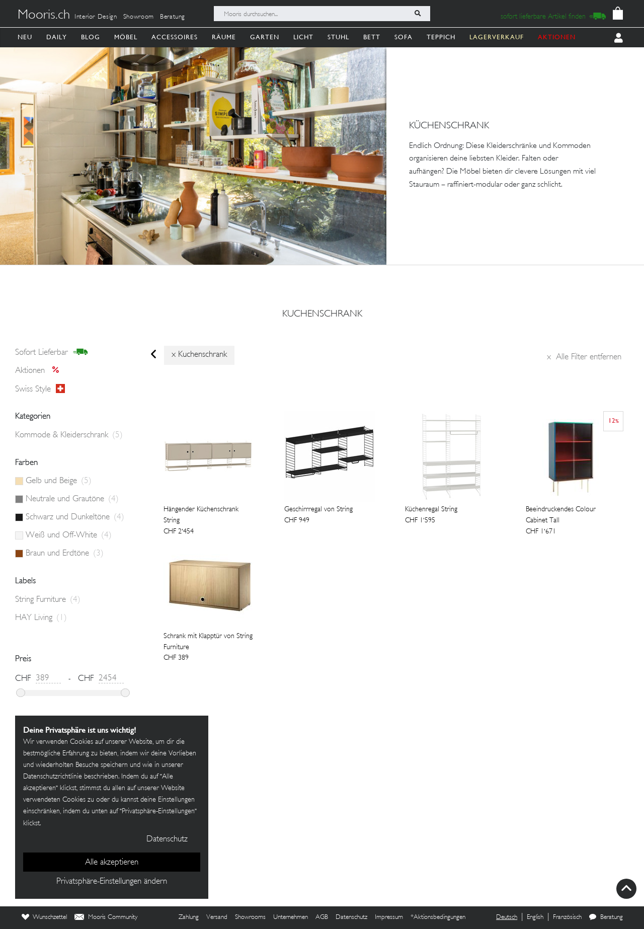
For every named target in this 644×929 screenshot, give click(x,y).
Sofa (403, 37)
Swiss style (40, 389)
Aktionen (40, 371)
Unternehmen (290, 917)
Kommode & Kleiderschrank (69, 435)
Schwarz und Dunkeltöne (75, 517)
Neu (25, 37)
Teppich (441, 37)
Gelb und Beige (59, 481)
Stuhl (338, 37)
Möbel (125, 37)
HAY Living (41, 618)
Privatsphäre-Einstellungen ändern (111, 882)
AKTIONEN (557, 37)
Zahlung (189, 917)
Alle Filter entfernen (584, 357)
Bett (371, 37)
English (535, 917)
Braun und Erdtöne (65, 554)
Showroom (138, 17)
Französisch (567, 917)
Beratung (172, 17)
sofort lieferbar (51, 352)
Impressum (389, 917)
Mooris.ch (44, 15)
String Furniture (47, 600)
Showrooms (250, 917)
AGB (321, 917)
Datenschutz (351, 917)
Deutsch (506, 917)
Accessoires (174, 37)
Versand (216, 917)
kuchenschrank (322, 314)
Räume (224, 37)
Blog (90, 37)
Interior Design (95, 17)
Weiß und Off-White (69, 535)
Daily (56, 37)
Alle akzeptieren (111, 863)
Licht (303, 37)
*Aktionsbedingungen (438, 917)
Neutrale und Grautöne (72, 499)
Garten (264, 37)
